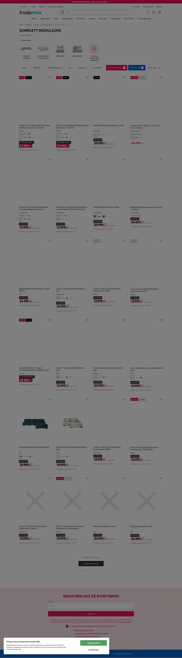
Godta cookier (93, 643)
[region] (56, 646)
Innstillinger (93, 650)
